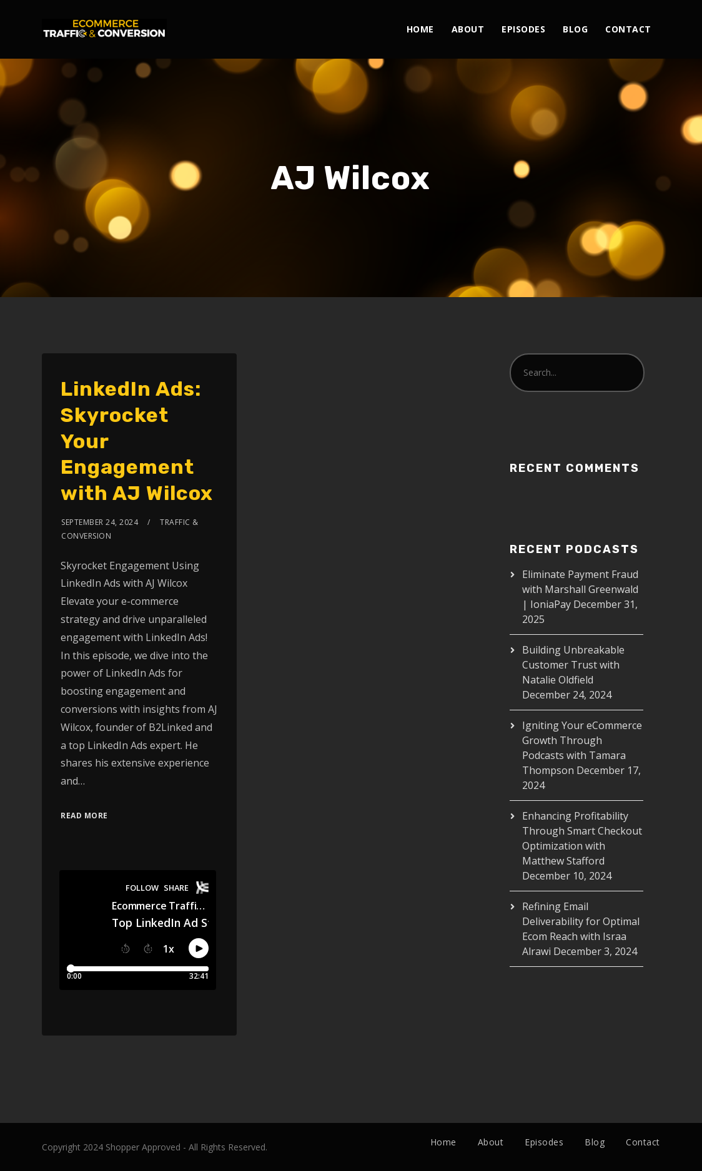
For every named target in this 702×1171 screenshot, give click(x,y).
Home (420, 29)
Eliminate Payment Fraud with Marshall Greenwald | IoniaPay (580, 589)
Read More (84, 815)
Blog (575, 29)
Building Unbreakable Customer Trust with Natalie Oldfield (573, 665)
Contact (628, 29)
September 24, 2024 (99, 522)
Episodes (523, 29)
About (468, 29)
